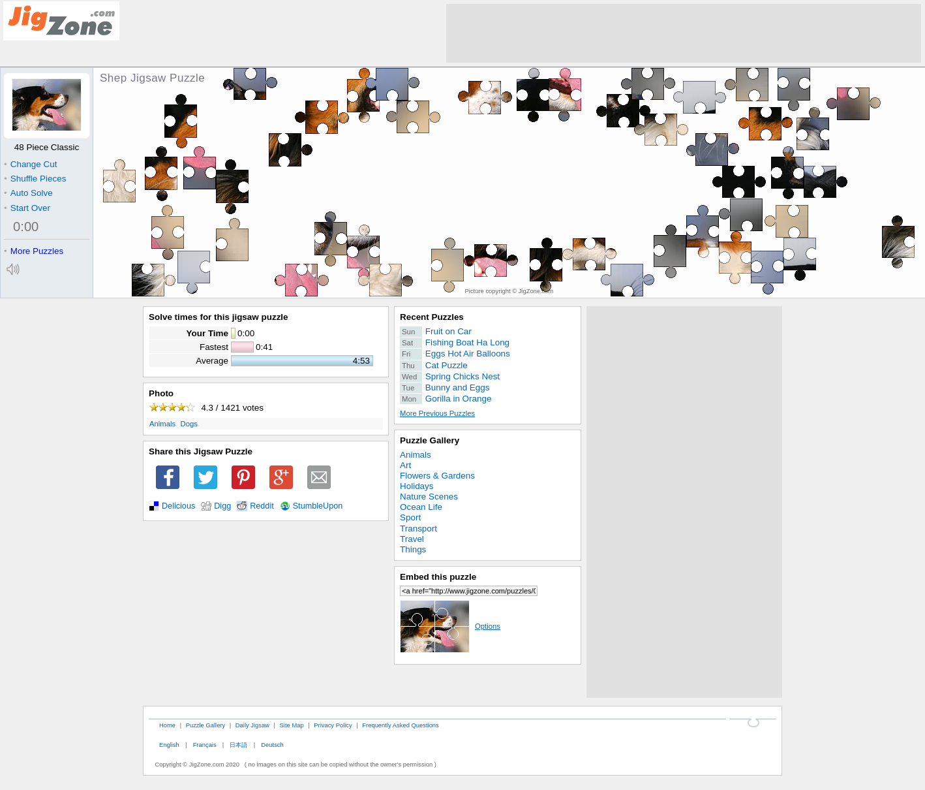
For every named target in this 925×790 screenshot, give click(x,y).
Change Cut (30, 164)
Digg (222, 506)
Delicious (178, 506)
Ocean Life (421, 507)
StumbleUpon (318, 506)
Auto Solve (28, 193)
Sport (410, 517)
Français (205, 744)
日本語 (238, 744)
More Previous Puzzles (437, 413)
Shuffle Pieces (35, 178)
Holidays (417, 486)
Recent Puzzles (432, 317)
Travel (412, 539)
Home (167, 725)
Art (405, 465)
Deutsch (272, 744)
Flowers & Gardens (437, 476)
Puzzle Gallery (429, 440)
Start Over (27, 208)
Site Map (292, 725)
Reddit (262, 506)
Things (413, 549)
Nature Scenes (429, 496)
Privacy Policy (333, 725)
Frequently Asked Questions (400, 725)
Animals (162, 424)
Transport (418, 528)
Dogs (189, 424)
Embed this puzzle (438, 577)
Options (450, 626)
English (169, 744)
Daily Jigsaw (252, 725)
